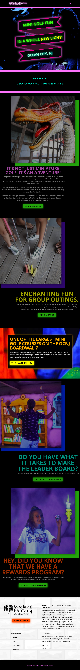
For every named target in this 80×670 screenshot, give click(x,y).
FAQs (14, 641)
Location (16, 645)
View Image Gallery (21, 363)
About (15, 637)
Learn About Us (24, 206)
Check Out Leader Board (56, 479)
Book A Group (55, 315)
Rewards (16, 650)
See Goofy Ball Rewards (25, 585)
